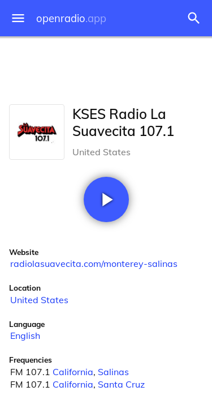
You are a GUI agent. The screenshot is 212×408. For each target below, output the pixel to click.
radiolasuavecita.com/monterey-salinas (94, 263)
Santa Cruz (121, 384)
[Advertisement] (106, 68)
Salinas (113, 371)
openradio (71, 18)
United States (39, 299)
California (73, 371)
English (25, 335)
